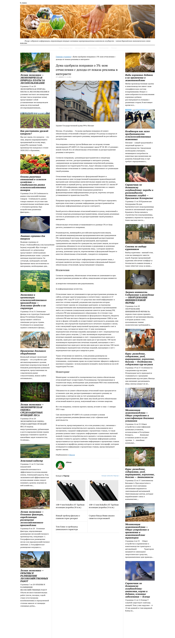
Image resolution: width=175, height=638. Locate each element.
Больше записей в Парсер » (110, 476)
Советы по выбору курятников (135, 247)
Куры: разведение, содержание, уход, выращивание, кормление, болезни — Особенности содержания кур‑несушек (139, 359)
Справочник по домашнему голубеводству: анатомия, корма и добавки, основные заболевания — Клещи (137, 590)
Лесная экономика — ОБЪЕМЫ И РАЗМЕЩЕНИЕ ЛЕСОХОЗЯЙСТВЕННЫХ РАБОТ (34, 575)
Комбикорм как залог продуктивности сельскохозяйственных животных (138, 135)
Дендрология (80, 48)
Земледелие (103, 48)
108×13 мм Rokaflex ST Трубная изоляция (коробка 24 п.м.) (104, 506)
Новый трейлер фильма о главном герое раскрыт (68, 517)
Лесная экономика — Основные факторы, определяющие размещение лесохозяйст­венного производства (32, 518)
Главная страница (63, 56)
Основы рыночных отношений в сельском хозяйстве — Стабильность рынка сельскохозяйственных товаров (33, 183)
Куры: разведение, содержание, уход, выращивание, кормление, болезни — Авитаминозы (139, 473)
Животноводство (65, 48)
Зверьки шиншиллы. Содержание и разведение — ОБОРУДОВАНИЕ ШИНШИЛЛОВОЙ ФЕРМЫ (139, 297)
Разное (114, 48)
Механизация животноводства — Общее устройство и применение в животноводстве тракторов (137, 531)
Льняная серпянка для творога (32, 237)
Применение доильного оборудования (33, 352)
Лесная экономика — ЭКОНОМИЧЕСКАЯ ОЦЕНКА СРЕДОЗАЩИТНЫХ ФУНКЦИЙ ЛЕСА (32, 410)
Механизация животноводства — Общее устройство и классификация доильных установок (139, 415)
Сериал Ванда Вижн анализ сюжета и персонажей (102, 517)
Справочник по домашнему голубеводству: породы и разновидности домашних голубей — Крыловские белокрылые (139, 191)
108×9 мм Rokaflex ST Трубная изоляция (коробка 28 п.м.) (70, 506)
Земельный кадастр (31, 460)
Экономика (92, 48)
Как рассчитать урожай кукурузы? (34, 132)
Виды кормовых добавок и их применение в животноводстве (139, 78)
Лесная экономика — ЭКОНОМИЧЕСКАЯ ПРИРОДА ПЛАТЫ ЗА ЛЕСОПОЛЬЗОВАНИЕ (32, 79)
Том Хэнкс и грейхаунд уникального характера (67, 528)
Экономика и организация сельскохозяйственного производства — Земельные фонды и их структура (33, 301)
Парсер (72, 455)
